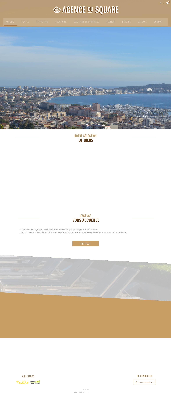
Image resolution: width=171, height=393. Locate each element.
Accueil (8, 21)
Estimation (41, 21)
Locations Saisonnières (86, 21)
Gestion (111, 21)
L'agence (143, 21)
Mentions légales (27, 388)
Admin (48, 388)
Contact (160, 21)
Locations (60, 21)
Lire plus (85, 230)
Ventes (23, 21)
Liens (43, 388)
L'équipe (127, 21)
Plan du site (19, 388)
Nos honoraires (37, 388)
